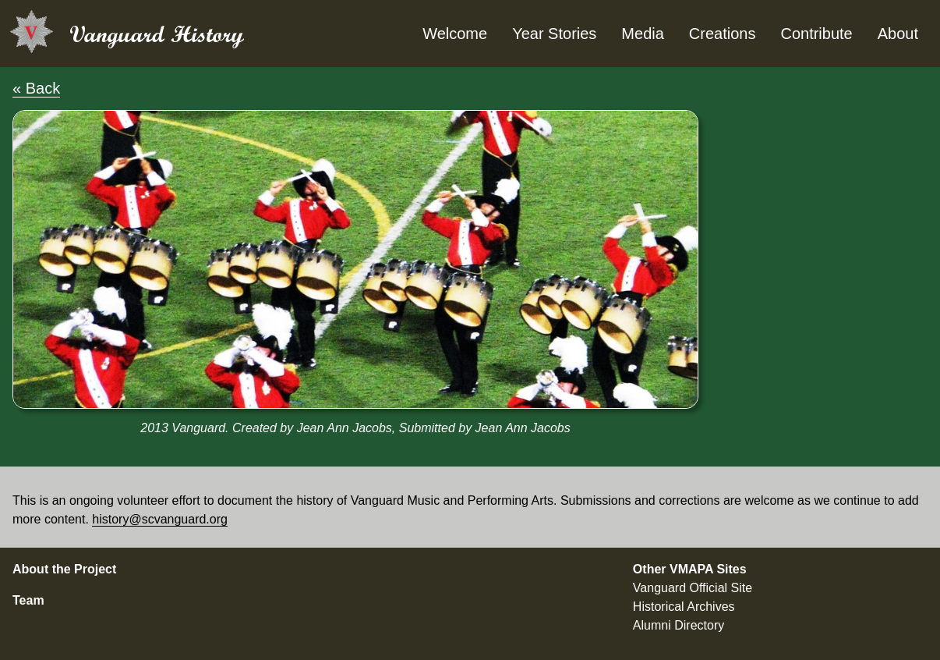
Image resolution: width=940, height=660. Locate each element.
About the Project (64, 569)
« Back (36, 88)
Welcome (454, 33)
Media (642, 33)
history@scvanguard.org (160, 519)
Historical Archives (684, 606)
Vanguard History (156, 34)
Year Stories (554, 33)
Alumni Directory (678, 625)
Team (28, 600)
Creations (722, 33)
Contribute (816, 33)
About (898, 33)
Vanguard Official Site (692, 587)
